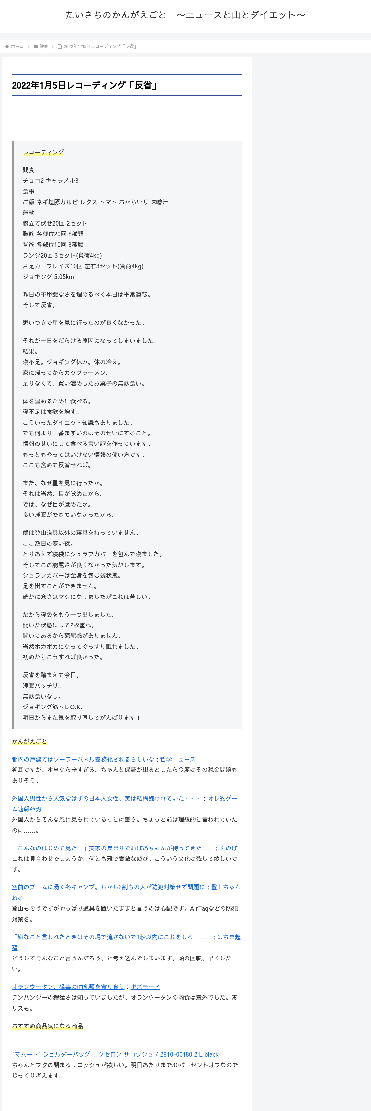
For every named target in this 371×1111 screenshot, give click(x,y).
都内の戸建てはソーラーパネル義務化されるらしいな (83, 759)
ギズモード (145, 987)
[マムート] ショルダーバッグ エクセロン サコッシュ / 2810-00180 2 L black (115, 1054)
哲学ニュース (178, 759)
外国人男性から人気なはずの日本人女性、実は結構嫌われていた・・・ (107, 798)
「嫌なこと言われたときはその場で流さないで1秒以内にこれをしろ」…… (111, 937)
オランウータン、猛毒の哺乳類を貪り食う (68, 987)
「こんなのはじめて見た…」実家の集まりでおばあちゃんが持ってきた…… (113, 848)
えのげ (229, 848)
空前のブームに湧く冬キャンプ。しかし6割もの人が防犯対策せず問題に (108, 887)
